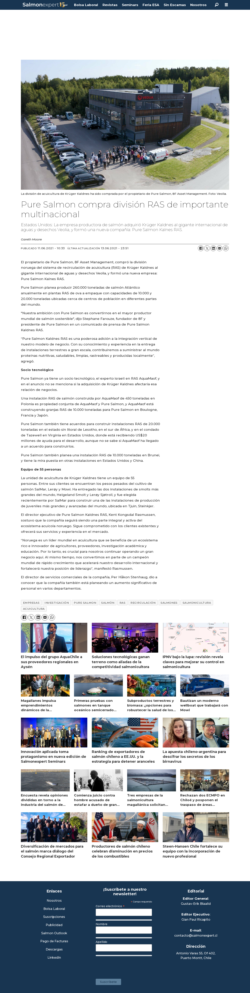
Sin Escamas (175, 5)
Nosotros (198, 5)
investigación (57, 602)
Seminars (130, 5)
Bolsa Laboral (86, 5)
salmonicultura (197, 602)
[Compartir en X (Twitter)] (207, 248)
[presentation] (125, 965)
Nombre (101, 924)
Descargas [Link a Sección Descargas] (54, 949)
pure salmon (85, 602)
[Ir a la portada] (45, 5)
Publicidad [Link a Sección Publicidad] (54, 925)
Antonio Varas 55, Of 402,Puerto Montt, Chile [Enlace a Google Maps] (195, 955)
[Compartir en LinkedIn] (213, 248)
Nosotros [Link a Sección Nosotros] (54, 901)
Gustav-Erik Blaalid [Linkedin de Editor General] (196, 904)
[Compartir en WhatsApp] (226, 248)
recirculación (142, 602)
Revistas (110, 5)
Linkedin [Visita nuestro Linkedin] (54, 958)
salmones (169, 602)
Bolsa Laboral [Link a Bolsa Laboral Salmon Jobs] (54, 909)
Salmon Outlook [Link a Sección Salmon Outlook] (54, 933)
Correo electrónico (110, 906)
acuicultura (34, 608)
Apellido (101, 942)
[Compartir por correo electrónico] (219, 248)
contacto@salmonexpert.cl (195, 935)
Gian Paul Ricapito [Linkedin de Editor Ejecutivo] (195, 919)
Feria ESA (151, 5)
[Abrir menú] (226, 5)
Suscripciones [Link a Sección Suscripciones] (54, 917)
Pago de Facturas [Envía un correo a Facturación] (54, 941)
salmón (107, 602)
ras (123, 602)
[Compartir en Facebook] (201, 248)
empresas (31, 602)
